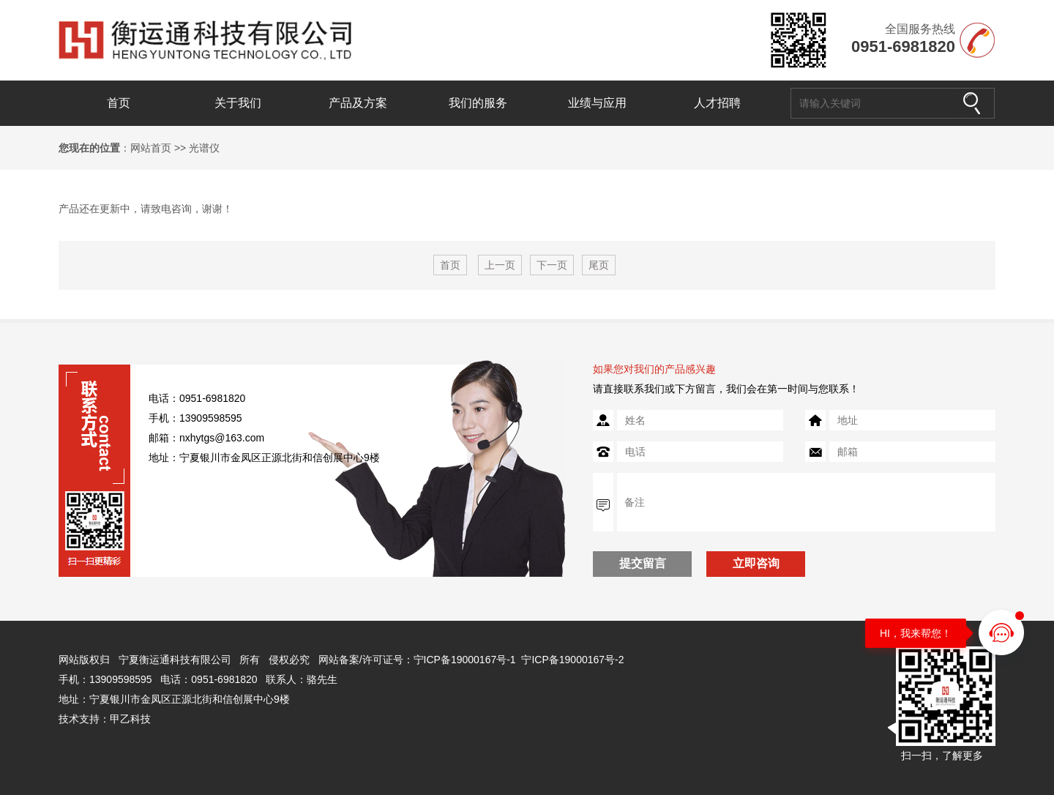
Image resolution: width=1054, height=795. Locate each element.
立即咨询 (756, 563)
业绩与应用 (597, 103)
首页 (118, 103)
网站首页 (150, 148)
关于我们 (237, 103)
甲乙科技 (130, 719)
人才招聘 (717, 103)
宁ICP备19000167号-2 (572, 659)
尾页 (598, 265)
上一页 (500, 265)
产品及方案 (358, 103)
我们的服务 (478, 103)
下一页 (552, 265)
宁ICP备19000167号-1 (465, 659)
